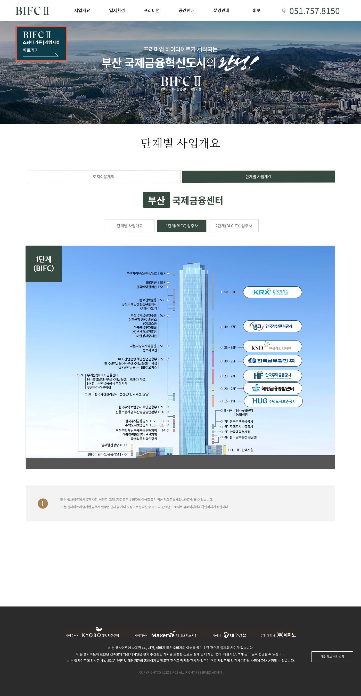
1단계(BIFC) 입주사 (182, 225)
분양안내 (221, 10)
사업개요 (82, 10)
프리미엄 (152, 10)
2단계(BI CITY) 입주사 (234, 225)
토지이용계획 (103, 176)
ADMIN (217, 672)
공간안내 (187, 10)
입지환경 (117, 10)
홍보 (256, 10)
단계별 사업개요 (258, 176)
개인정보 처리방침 (332, 656)
